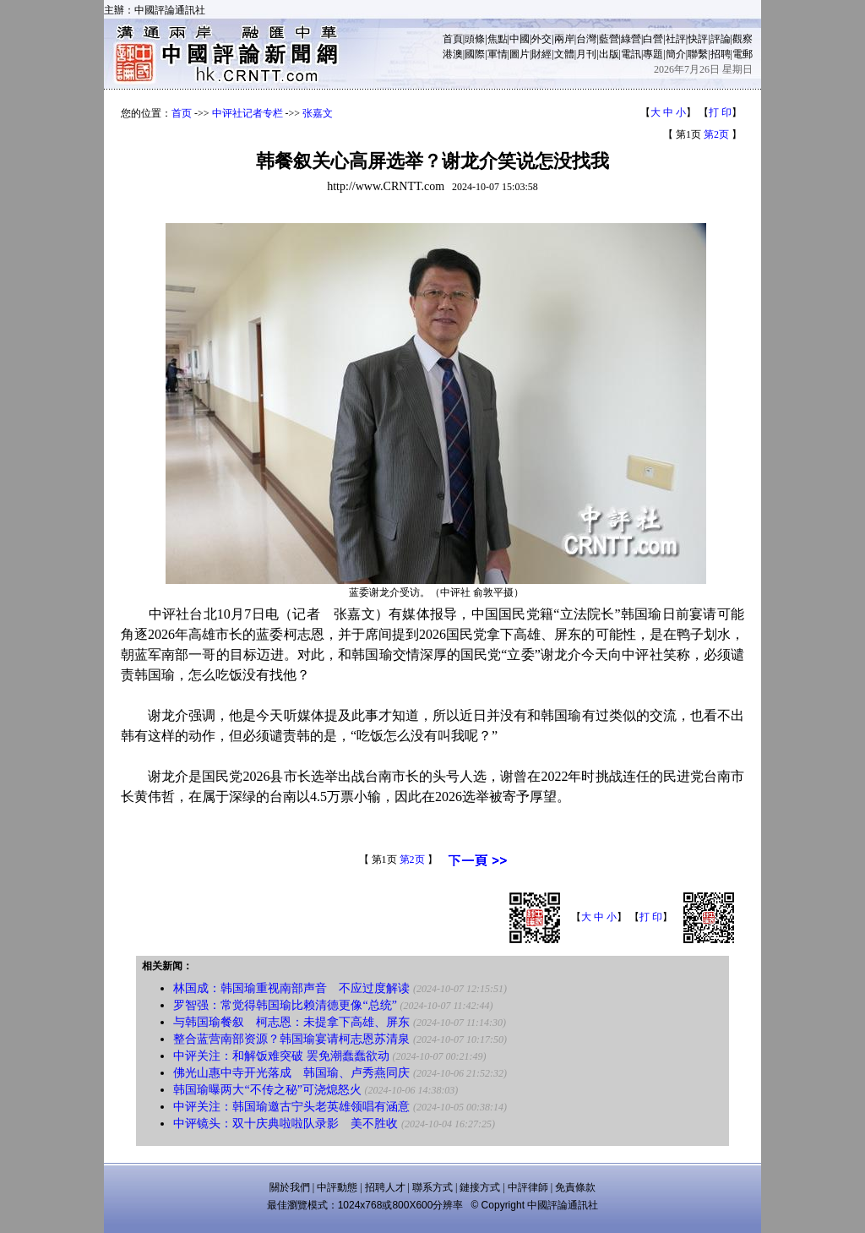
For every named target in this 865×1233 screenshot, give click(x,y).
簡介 (676, 54)
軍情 (497, 54)
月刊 (586, 54)
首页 (181, 113)
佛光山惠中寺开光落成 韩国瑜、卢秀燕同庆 (291, 1073)
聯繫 (698, 54)
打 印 (720, 112)
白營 (653, 39)
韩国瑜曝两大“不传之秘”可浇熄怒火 (268, 1089)
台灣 (586, 39)
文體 (564, 54)
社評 (676, 39)
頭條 (475, 39)
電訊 (631, 54)
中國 (519, 39)
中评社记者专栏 (247, 113)
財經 (541, 54)
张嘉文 (317, 113)
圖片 (519, 54)
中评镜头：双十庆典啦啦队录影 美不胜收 (285, 1123)
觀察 (742, 39)
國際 (475, 54)
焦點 (497, 39)
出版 (609, 54)
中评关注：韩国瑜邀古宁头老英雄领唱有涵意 (291, 1106)
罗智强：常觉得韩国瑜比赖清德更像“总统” (284, 1005)
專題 (653, 54)
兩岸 (564, 39)
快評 (698, 39)
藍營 (609, 39)
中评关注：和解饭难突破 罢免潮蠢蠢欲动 (281, 1056)
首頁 (453, 39)
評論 (720, 39)
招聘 (720, 54)
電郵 (742, 54)
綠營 (631, 39)
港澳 (453, 54)
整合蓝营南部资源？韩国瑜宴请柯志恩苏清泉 (291, 1039)
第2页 (716, 134)
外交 (541, 39)
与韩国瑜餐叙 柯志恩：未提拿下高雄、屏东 (291, 1022)
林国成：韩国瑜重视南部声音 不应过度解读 (291, 988)
